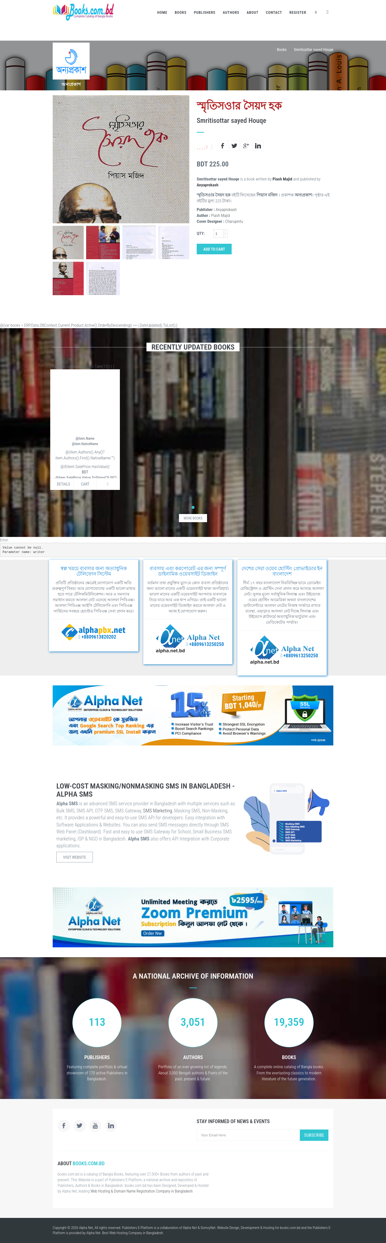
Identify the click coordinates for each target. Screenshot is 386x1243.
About (252, 12)
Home (162, 12)
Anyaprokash (207, 184)
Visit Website (74, 857)
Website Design (228, 1228)
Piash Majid (282, 179)
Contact (274, 12)
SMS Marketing (157, 811)
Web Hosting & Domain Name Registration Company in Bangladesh (142, 1191)
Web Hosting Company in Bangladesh (136, 1233)
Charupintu (234, 221)
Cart (85, 484)
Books (181, 12)
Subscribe (314, 1135)
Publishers (204, 12)
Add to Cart (214, 249)
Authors (231, 12)
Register (298, 12)
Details (63, 484)
